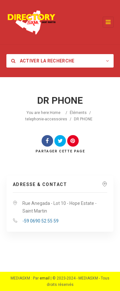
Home (55, 112)
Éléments (78, 112)
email (45, 278)
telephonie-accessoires (46, 119)
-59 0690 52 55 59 (40, 220)
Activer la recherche (43, 60)
